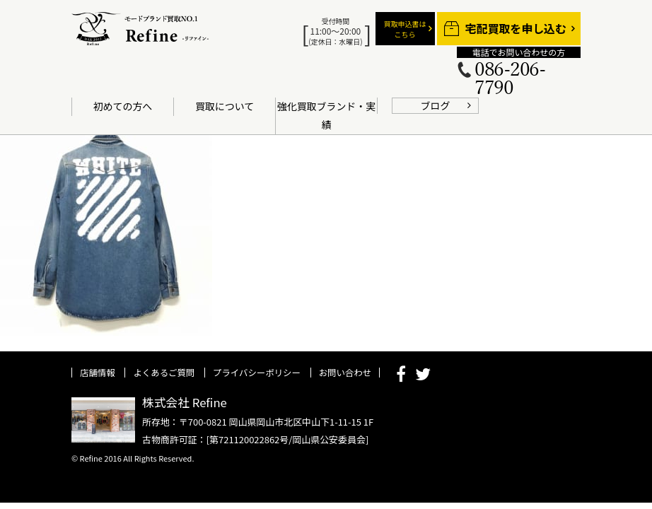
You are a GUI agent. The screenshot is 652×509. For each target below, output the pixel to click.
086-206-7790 (510, 79)
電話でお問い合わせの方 (518, 52)
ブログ (435, 105)
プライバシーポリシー (257, 372)
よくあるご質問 (163, 372)
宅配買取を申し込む (515, 29)
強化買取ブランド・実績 (326, 115)
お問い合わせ (345, 372)
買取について (224, 106)
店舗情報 (97, 372)
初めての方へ (123, 106)
